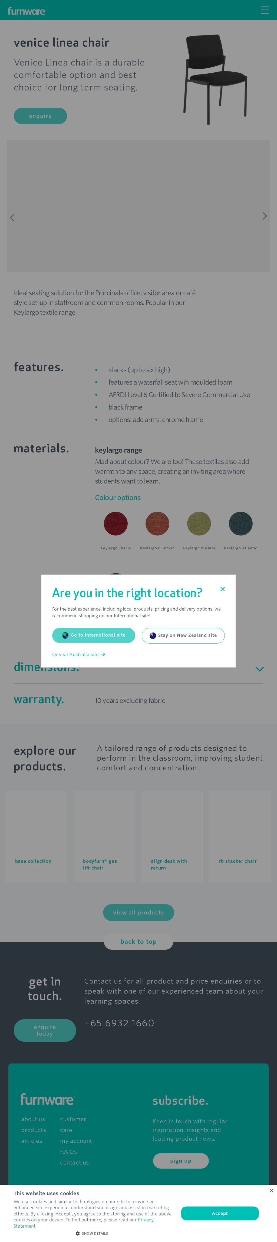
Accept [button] (220, 1213)
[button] (94, 1233)
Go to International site (94, 635)
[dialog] (138, 1213)
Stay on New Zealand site (183, 635)
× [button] (271, 1191)
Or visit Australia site (78, 654)
